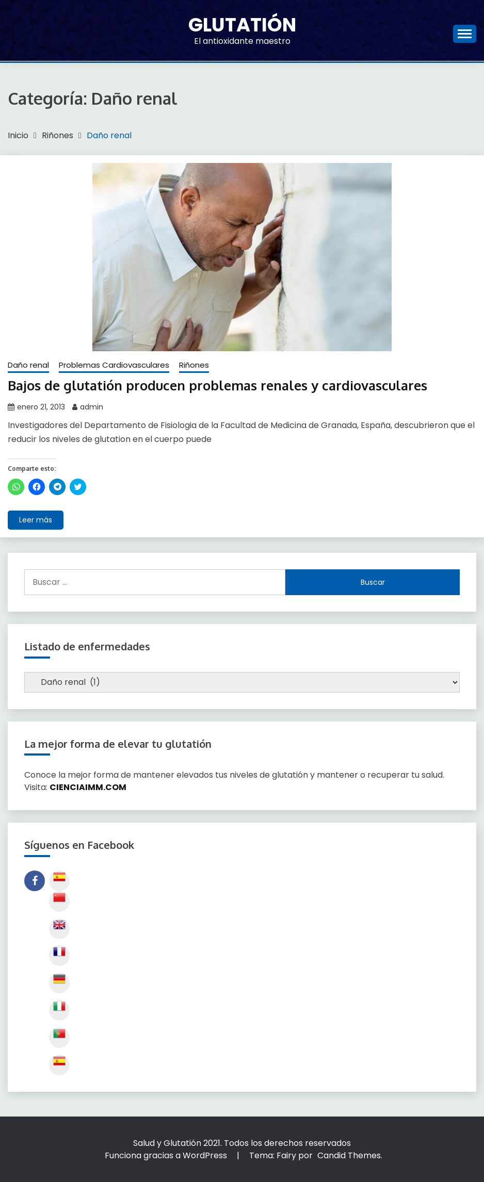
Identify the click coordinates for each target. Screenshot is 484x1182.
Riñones (194, 364)
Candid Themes (349, 1155)
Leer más (35, 520)
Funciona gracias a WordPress (167, 1155)
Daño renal (28, 364)
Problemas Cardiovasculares (114, 364)
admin (91, 406)
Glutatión (242, 24)
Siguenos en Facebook (34, 881)
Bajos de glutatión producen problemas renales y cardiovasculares (221, 384)
